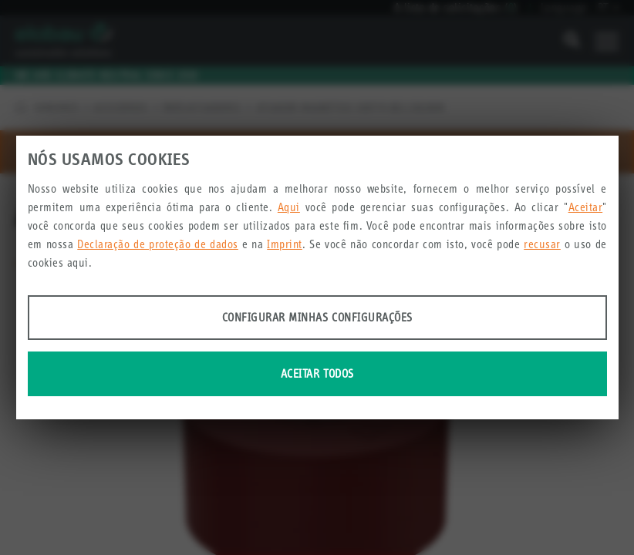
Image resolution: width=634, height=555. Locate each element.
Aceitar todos (317, 373)
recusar (542, 244)
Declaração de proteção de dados (157, 244)
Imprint (284, 244)
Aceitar (585, 207)
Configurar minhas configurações (317, 317)
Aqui (289, 207)
